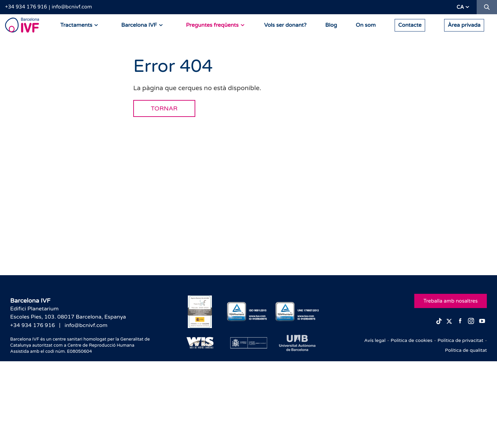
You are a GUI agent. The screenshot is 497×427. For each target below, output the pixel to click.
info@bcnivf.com (72, 7)
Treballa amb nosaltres (450, 301)
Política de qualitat (466, 350)
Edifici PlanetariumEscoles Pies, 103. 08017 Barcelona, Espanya (68, 312)
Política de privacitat (460, 340)
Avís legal (374, 340)
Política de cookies (411, 340)
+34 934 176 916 (26, 7)
